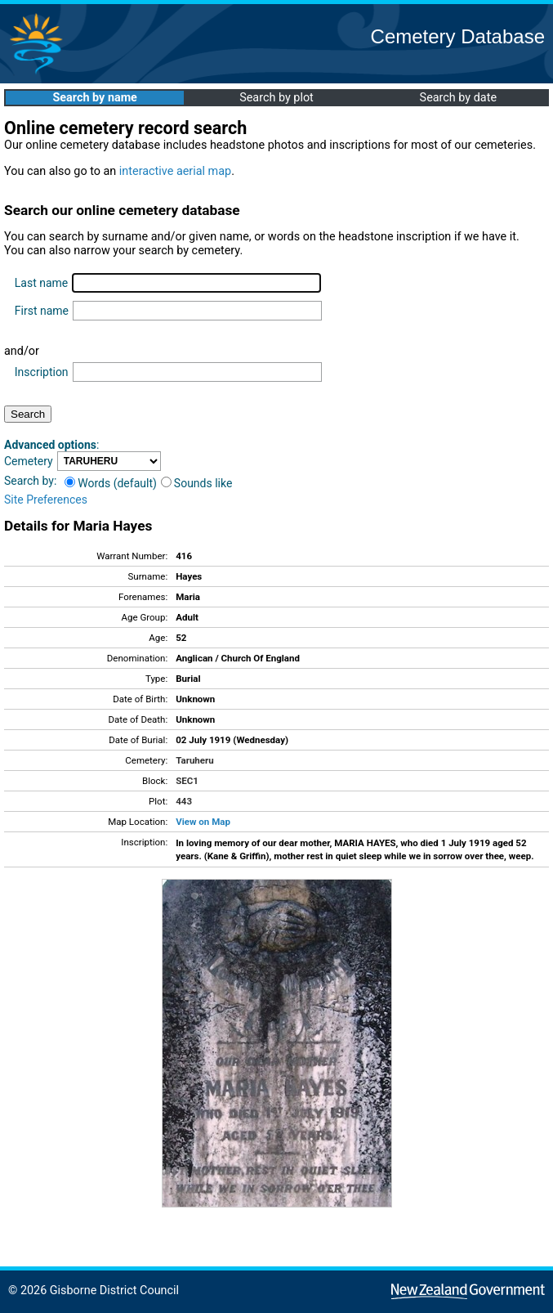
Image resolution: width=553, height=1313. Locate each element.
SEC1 (187, 780)
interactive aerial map (175, 171)
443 (184, 801)
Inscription (42, 372)
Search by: (30, 480)
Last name (41, 282)
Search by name (94, 98)
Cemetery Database (458, 36)
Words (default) (111, 483)
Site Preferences (45, 499)
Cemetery (28, 461)
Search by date (458, 98)
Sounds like (197, 483)
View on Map (203, 821)
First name (42, 310)
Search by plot (276, 98)
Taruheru (194, 760)
